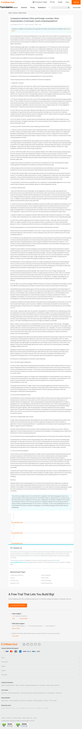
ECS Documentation (13, 693)
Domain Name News (46, 583)
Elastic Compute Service (8, 685)
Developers (29, 700)
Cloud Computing (46, 575)
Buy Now (20, 522)
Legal (23, 718)
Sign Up (76, 2)
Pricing (32, 7)
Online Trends (45, 578)
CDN (17, 685)
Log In (67, 2)
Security (57, 685)
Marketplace (42, 7)
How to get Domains (26, 693)
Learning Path (51, 693)
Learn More (14, 522)
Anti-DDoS (22, 685)
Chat (13, 618)
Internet (12, 578)
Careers (3, 718)
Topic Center (4, 700)
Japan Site (4, 693)
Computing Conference (16, 575)
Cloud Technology (46, 580)
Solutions (24, 7)
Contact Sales (77, 7)
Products (15, 7)
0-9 (47, 708)
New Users (59, 693)
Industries (22, 700)
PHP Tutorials (53, 700)
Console (60, 2)
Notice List (29, 718)
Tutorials (45, 700)
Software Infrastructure (39, 693)
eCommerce (42, 685)
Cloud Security (14, 580)
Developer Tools (14, 583)
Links (35, 718)
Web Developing (37, 700)
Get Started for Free (18, 605)
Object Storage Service (32, 685)
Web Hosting (50, 685)
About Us (9, 718)
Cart (52, 2)
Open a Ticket (16, 628)
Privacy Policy (17, 718)
